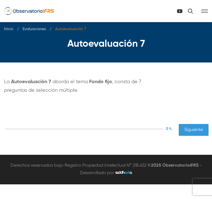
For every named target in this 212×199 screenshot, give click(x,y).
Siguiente (193, 130)
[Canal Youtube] (179, 11)
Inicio (8, 29)
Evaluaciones (34, 29)
